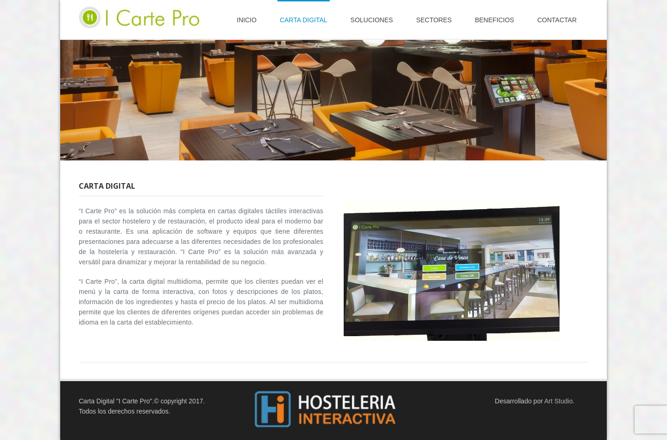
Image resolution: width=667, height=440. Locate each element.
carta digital (303, 20)
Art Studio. (559, 401)
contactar (557, 20)
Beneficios (494, 20)
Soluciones (372, 20)
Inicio (247, 20)
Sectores (434, 20)
